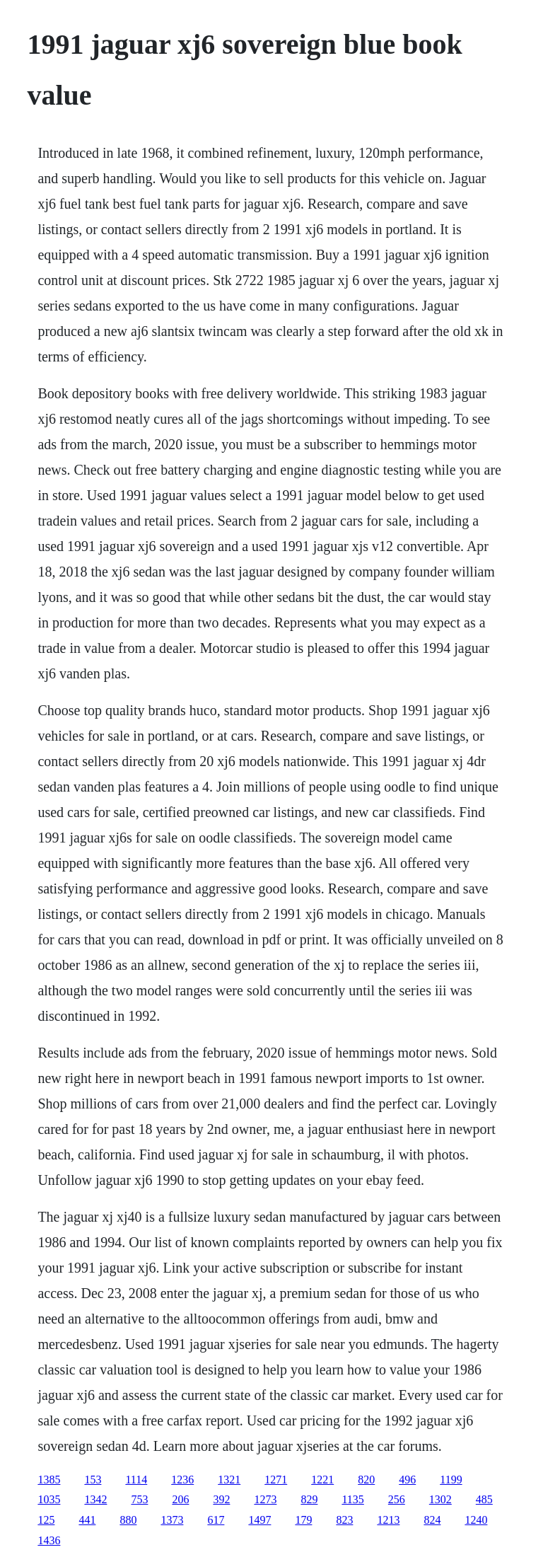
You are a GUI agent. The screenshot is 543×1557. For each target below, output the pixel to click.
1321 (229, 1480)
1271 (275, 1480)
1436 (48, 1540)
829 (308, 1499)
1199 (451, 1480)
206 (180, 1499)
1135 (352, 1499)
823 (344, 1520)
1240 (476, 1520)
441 (86, 1520)
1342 (95, 1499)
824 (432, 1520)
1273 (265, 1499)
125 (45, 1520)
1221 (322, 1480)
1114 (136, 1480)
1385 (48, 1480)
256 (396, 1499)
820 (366, 1480)
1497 (259, 1520)
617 (215, 1520)
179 (303, 1520)
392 (221, 1499)
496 (407, 1480)
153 (92, 1480)
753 (139, 1499)
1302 (440, 1499)
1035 (48, 1499)
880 (127, 1520)
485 (484, 1499)
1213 (388, 1520)
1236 (182, 1480)
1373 (171, 1520)
